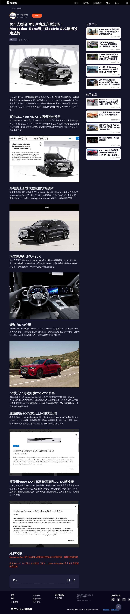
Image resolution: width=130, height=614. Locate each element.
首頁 (76, 3)
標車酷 (86, 3)
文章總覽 (97, 3)
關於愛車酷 (59, 595)
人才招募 (58, 598)
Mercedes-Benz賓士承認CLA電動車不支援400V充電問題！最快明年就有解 (43, 557)
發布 (108, 3)
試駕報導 (36, 595)
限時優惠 (36, 602)
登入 (117, 3)
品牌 (12, 598)
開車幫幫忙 (37, 599)
